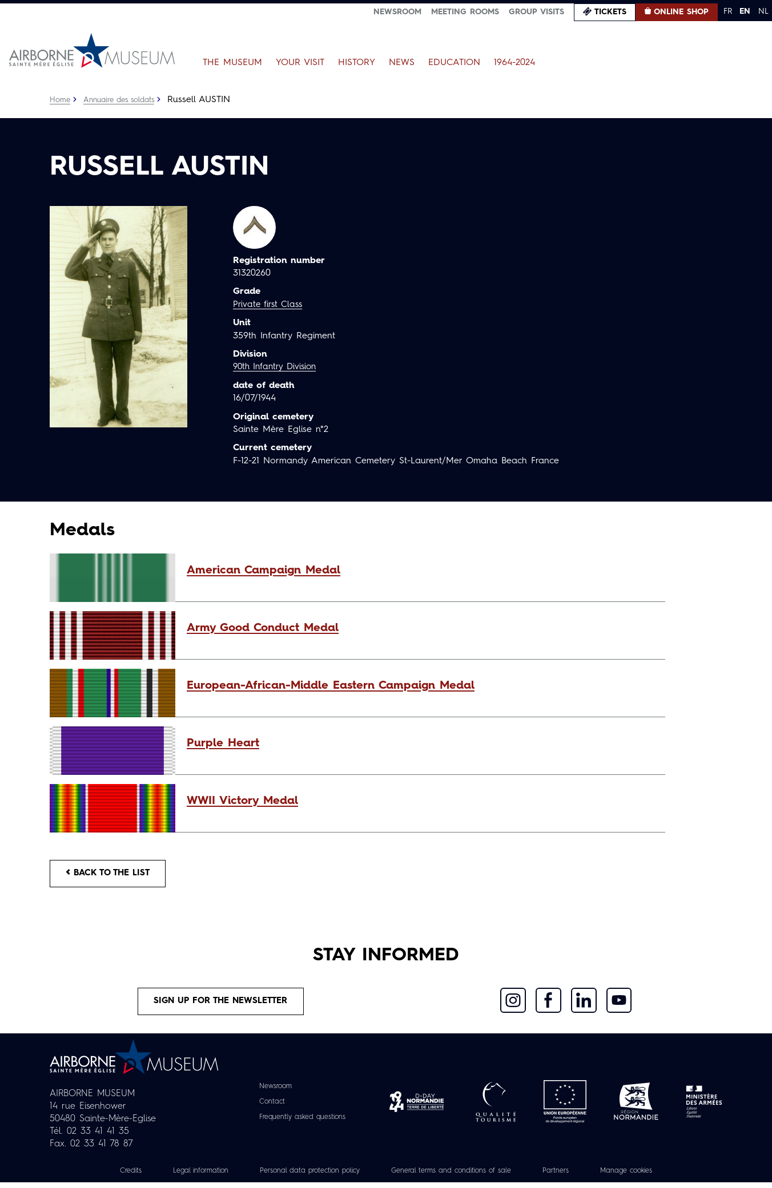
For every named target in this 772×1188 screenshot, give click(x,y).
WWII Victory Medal (242, 801)
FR (727, 11)
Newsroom (397, 12)
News (402, 62)
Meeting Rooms (465, 12)
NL (763, 11)
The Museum (232, 62)
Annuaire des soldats (124, 100)
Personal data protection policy (299, 1176)
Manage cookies (651, 1176)
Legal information (178, 1176)
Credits (102, 1176)
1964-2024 (514, 62)
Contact (266, 1107)
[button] (420, 571)
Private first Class (270, 304)
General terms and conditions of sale (458, 1176)
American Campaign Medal (263, 570)
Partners (575, 1176)
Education (454, 62)
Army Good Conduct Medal (263, 628)
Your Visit (300, 62)
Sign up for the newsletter (221, 1005)
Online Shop (681, 12)
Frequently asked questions (302, 1122)
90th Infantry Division (278, 366)
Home (60, 100)
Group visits (536, 12)
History (356, 62)
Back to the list (112, 874)
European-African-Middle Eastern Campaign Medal (331, 686)
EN (744, 11)
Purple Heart (223, 743)
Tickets (610, 12)
